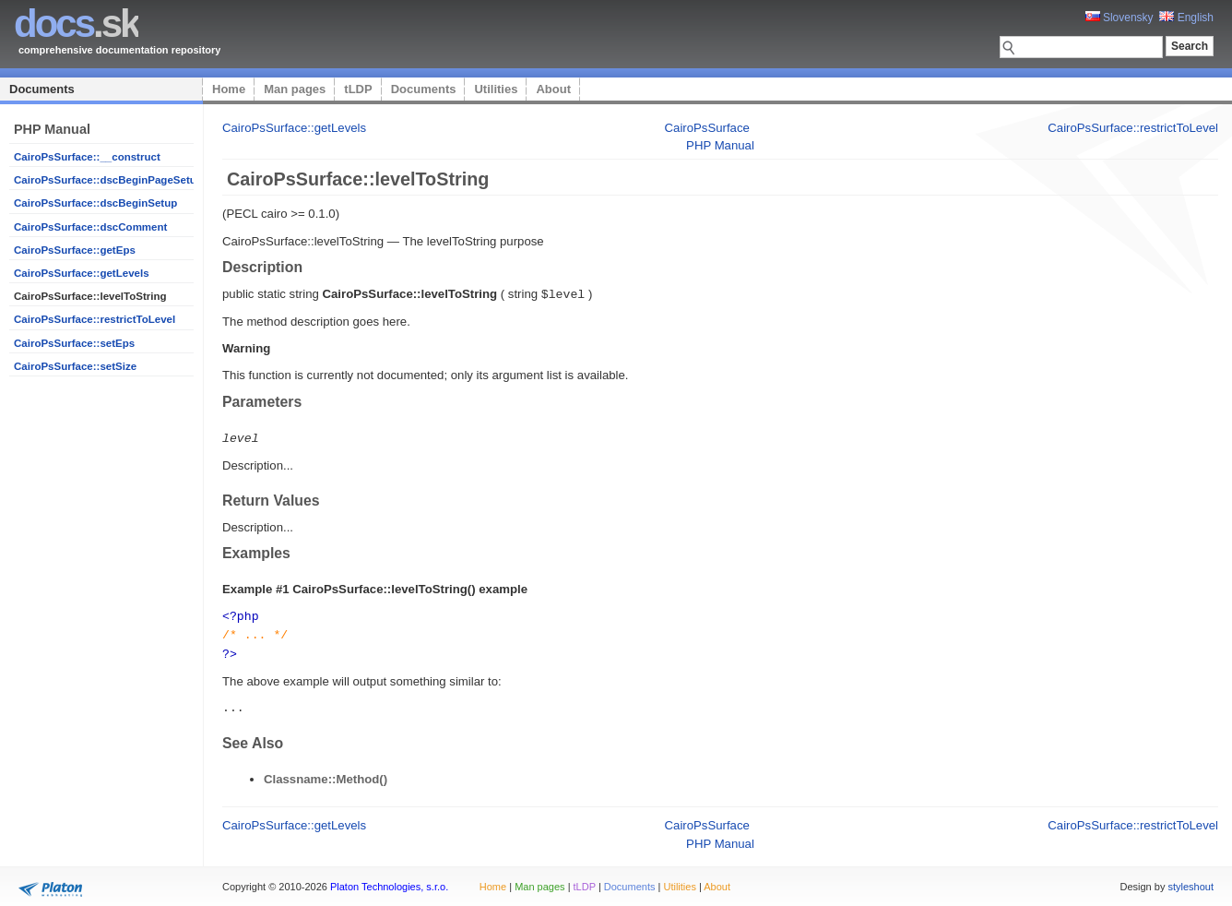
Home (228, 89)
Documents (42, 89)
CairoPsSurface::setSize (75, 366)
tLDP (358, 89)
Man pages (295, 89)
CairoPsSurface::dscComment (90, 226)
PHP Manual (720, 145)
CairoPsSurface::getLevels (81, 273)
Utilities (495, 89)
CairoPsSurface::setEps (74, 343)
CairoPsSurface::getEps (75, 250)
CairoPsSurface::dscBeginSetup (95, 203)
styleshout (1190, 882)
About (553, 89)
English (1186, 17)
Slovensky (1119, 17)
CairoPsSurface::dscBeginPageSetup (108, 179)
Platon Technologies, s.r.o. (389, 882)
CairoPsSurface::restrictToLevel (94, 319)
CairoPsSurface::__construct (87, 156)
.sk (76, 23)
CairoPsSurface (707, 128)
